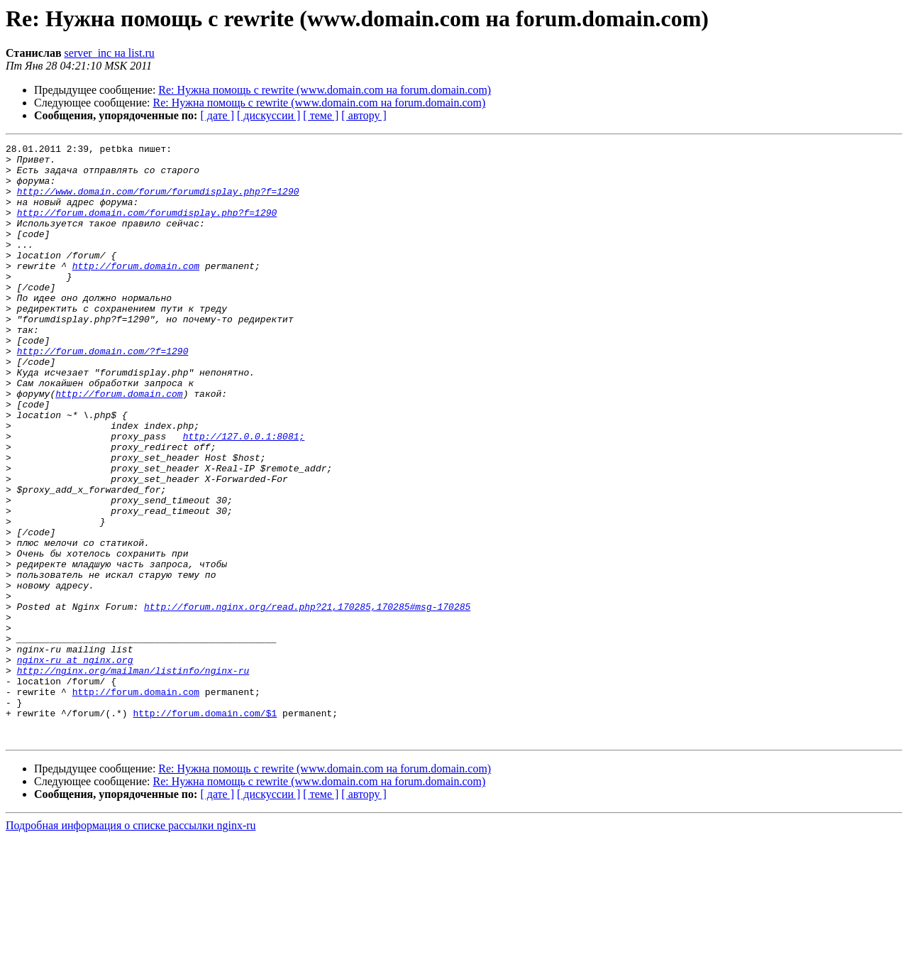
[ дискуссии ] (268, 115)
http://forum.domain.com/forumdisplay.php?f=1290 (147, 227)
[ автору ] (363, 115)
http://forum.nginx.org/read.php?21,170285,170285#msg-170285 (307, 700)
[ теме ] (320, 115)
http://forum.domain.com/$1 (205, 827)
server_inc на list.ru (110, 53)
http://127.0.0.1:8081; (244, 495)
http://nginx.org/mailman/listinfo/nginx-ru (133, 776)
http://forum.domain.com (135, 291)
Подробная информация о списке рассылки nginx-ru (131, 945)
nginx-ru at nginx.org (75, 764)
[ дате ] (217, 115)
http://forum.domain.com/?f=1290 (103, 393)
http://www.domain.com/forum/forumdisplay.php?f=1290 (158, 201)
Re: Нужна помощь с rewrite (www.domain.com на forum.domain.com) (324, 90)
